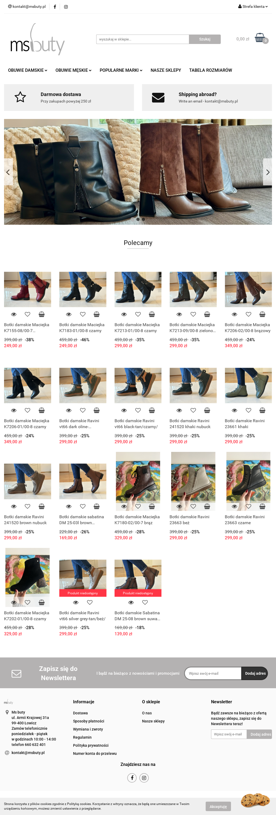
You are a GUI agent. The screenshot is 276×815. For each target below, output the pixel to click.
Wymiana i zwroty (88, 729)
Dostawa (80, 713)
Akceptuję (218, 806)
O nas (147, 713)
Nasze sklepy (153, 721)
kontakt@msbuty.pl (28, 753)
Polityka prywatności (91, 745)
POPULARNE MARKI (121, 70)
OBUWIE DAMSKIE (27, 70)
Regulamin (82, 737)
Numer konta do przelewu (95, 753)
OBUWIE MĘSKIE (74, 70)
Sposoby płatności (88, 721)
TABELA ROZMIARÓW (210, 70)
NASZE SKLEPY (166, 70)
